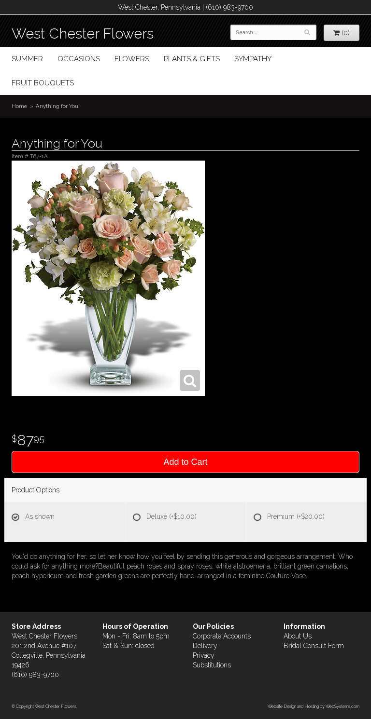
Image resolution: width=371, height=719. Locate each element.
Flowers (131, 58)
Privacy (203, 655)
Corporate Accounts (222, 636)
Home (19, 106)
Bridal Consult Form (314, 646)
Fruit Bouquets (43, 83)
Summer (27, 58)
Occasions (78, 58)
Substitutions (212, 665)
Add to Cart (185, 462)
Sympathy (252, 58)
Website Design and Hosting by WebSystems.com (313, 706)
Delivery (205, 646)
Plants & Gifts (192, 58)
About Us (298, 636)
